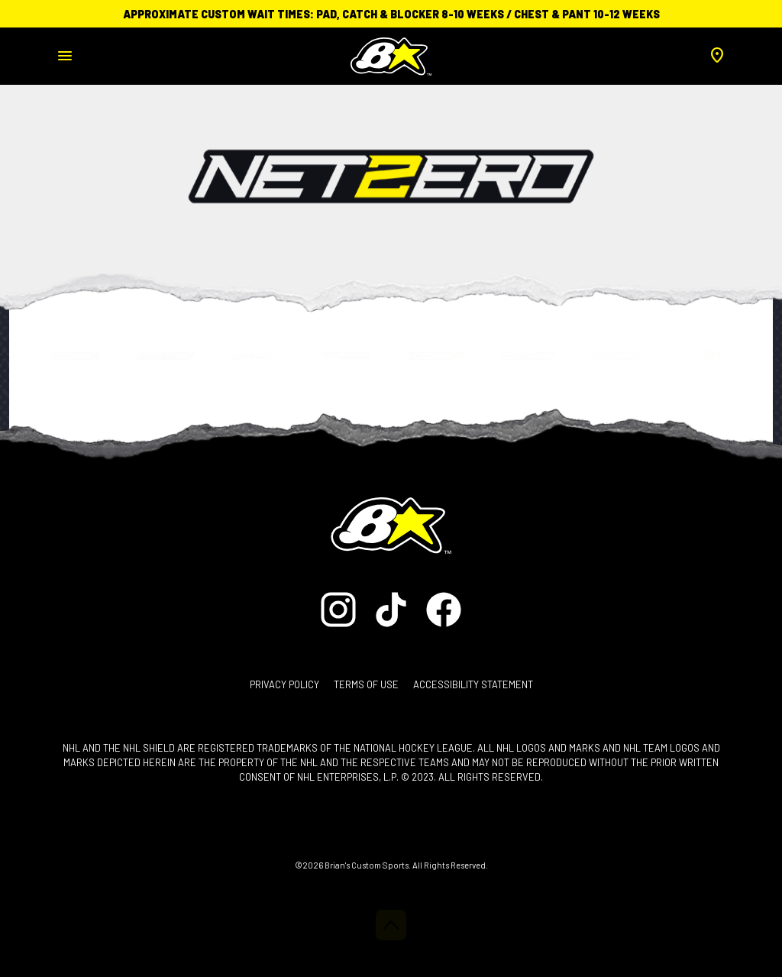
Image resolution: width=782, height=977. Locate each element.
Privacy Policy (284, 684)
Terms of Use (366, 684)
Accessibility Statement (473, 684)
